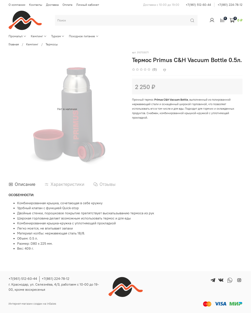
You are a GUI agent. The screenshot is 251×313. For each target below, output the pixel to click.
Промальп (17, 36)
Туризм (58, 36)
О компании (17, 5)
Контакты (35, 5)
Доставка (52, 5)
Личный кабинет (87, 5)
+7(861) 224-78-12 (230, 5)
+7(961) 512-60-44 (198, 5)
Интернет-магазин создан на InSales (32, 303)
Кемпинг (39, 36)
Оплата (67, 5)
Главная (14, 44)
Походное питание (84, 36)
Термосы (52, 44)
